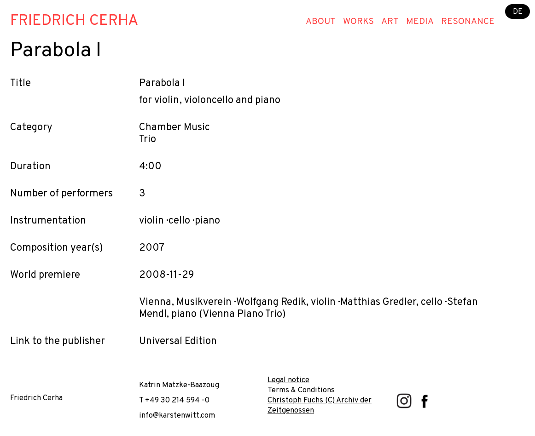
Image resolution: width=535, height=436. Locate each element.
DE (518, 11)
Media (420, 21)
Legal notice (288, 380)
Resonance (467, 21)
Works (358, 21)
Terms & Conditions (301, 390)
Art (389, 21)
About (320, 21)
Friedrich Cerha (74, 21)
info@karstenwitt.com (177, 415)
